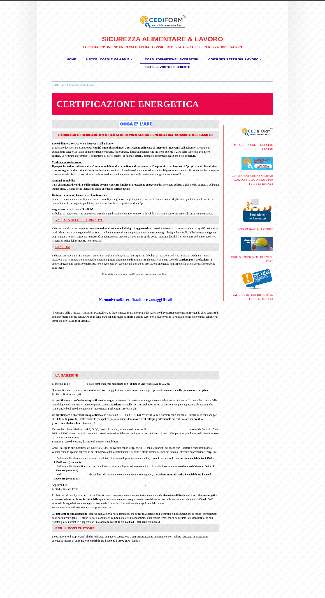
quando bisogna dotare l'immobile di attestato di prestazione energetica (106, 484)
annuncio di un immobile (75, 474)
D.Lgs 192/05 (78, 383)
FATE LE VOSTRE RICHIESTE (167, 67)
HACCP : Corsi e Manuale (109, 59)
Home (71, 59)
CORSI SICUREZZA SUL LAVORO (235, 59)
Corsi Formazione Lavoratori (171, 59)
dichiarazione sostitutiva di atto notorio (167, 429)
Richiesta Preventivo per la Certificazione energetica (135, 287)
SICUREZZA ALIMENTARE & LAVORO (162, 39)
